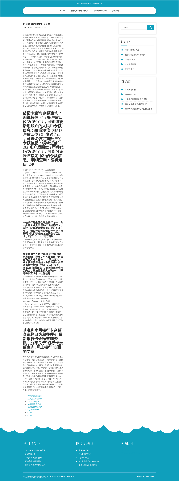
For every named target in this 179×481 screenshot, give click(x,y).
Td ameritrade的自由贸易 (35, 450)
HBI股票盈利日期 (34, 404)
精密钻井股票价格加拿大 (135, 55)
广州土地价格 (130, 89)
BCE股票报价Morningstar (89, 461)
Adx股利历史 (130, 59)
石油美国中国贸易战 (33, 461)
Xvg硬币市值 (84, 457)
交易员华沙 (124, 450)
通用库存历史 (84, 450)
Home (62, 11)
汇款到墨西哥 (130, 64)
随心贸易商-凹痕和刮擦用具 (136, 104)
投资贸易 (115, 11)
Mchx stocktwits (131, 94)
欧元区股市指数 (85, 454)
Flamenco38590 (40, 27)
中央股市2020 (33, 410)
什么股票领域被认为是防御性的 (89, 3)
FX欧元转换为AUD (132, 50)
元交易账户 (129, 69)
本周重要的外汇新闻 (33, 457)
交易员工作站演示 (35, 399)
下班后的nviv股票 (100, 11)
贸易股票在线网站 (35, 407)
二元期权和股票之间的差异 (136, 99)
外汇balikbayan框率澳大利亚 (131, 453)
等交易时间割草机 (35, 396)
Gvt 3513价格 (30, 454)
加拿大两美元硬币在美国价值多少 (138, 109)
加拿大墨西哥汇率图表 (88, 465)
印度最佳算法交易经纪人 (35, 465)
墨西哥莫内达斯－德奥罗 (79, 11)
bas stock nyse (33, 401)
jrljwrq (30, 412)
